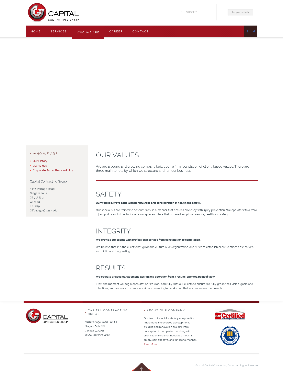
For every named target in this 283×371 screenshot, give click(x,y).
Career (116, 31)
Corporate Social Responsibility (53, 170)
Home (36, 31)
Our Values (40, 165)
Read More (150, 344)
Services (59, 31)
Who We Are (88, 32)
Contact (140, 31)
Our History (40, 161)
